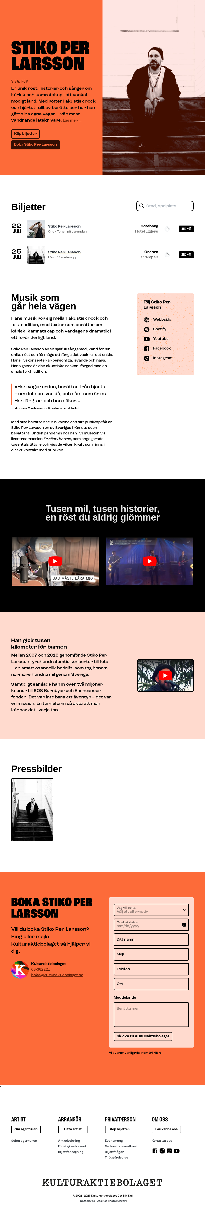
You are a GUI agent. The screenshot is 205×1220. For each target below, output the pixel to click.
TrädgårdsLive (116, 1157)
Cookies (102, 1201)
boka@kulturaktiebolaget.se (57, 975)
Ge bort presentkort (121, 1146)
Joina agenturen (24, 1140)
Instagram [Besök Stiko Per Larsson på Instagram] (158, 358)
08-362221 (40, 970)
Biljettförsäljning (70, 1152)
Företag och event (72, 1146)
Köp (186, 229)
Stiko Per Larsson (64, 227)
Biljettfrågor (114, 1152)
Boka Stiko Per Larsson (35, 145)
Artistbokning (69, 1140)
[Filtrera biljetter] (165, 206)
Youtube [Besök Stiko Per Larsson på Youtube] (156, 339)
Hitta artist (73, 1129)
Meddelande (125, 998)
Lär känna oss (166, 1129)
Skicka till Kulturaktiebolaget (143, 1036)
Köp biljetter (25, 134)
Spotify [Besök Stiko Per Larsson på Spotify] (155, 329)
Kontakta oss (162, 1140)
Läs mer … (72, 121)
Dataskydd (87, 1201)
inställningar (117, 1201)
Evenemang (114, 1140)
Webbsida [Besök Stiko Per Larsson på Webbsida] (157, 320)
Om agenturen (25, 1129)
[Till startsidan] (102, 1184)
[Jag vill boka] (151, 910)
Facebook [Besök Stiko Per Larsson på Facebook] (157, 349)
